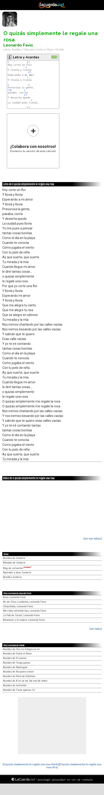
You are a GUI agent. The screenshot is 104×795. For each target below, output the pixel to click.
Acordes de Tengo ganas (16, 662)
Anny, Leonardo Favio (14, 597)
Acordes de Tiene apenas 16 (19, 690)
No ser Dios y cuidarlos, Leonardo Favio (24, 601)
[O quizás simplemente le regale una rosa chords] (31, 764)
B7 (28, 62)
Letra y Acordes (26, 57)
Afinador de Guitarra (14, 562)
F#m (10, 90)
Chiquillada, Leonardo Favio (18, 606)
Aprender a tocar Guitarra (17, 572)
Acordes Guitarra (12, 577)
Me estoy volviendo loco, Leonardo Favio (24, 610)
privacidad (58, 779)
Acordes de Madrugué (15, 667)
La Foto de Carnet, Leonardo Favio (21, 615)
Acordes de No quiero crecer (18, 671)
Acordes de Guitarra (14, 558)
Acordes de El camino (14, 658)
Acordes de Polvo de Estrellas (19, 676)
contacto (87, 779)
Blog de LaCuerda (17, 568)
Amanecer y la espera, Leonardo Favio (24, 619)
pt (79, 779)
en (73, 779)
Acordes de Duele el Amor (17, 653)
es (68, 779)
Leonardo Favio (18, 45)
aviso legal (44, 779)
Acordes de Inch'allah (14, 685)
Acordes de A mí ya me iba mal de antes (25, 680)
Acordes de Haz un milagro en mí (21, 649)
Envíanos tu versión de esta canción (33, 138)
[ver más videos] (92, 538)
